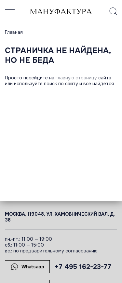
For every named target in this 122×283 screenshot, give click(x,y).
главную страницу (76, 78)
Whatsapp (27, 267)
